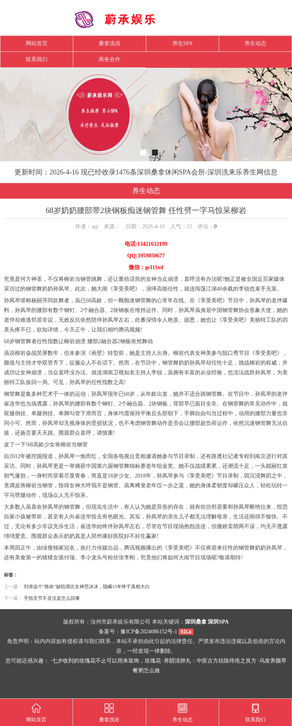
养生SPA (182, 43)
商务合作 (109, 59)
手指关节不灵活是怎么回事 (52, 598)
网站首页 (37, 43)
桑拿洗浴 (109, 43)
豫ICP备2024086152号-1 (148, 631)
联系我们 (37, 59)
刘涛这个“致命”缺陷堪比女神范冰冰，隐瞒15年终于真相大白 (87, 586)
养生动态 (255, 43)
